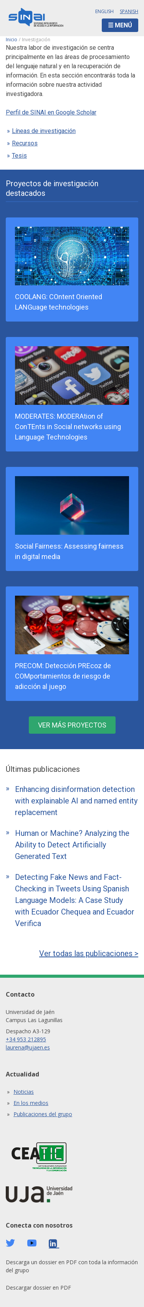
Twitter (10, 1243)
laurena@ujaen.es (28, 1047)
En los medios (30, 1103)
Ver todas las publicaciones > (88, 953)
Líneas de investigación (44, 131)
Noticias (23, 1091)
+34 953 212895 (26, 1039)
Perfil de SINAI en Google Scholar (51, 112)
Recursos (25, 143)
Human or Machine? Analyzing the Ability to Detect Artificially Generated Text (72, 845)
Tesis (19, 155)
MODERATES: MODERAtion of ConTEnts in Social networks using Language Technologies (68, 426)
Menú (123, 25)
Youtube (31, 1243)
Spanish (129, 11)
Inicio (11, 39)
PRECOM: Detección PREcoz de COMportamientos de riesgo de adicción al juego (63, 676)
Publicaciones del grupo (42, 1114)
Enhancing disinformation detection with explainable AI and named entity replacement (76, 801)
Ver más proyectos (72, 725)
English (104, 11)
